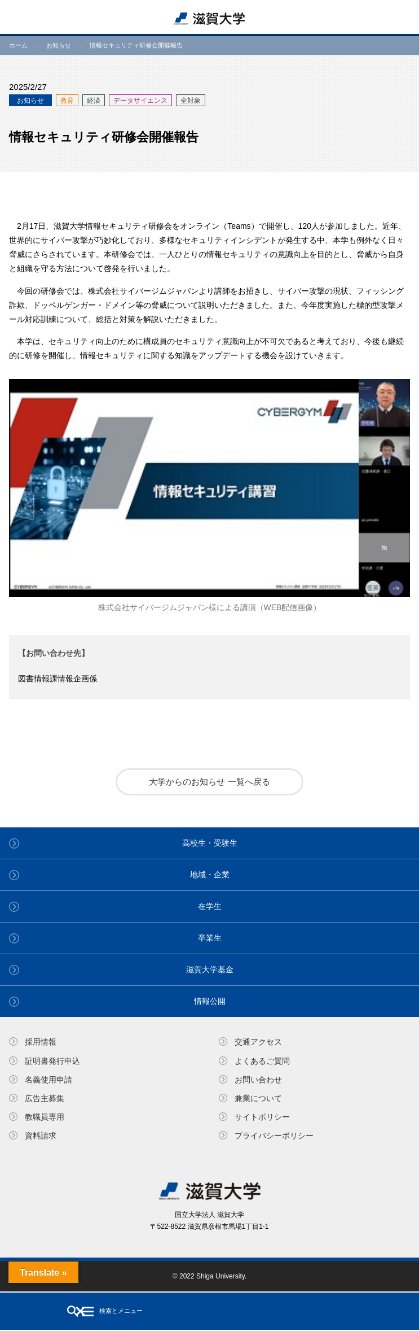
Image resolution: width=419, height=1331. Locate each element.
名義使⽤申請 (48, 1079)
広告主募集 (44, 1098)
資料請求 (40, 1135)
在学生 (210, 906)
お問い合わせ (258, 1079)
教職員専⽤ (44, 1116)
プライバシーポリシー (274, 1135)
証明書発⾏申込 (52, 1060)
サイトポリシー (262, 1116)
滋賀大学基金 (209, 969)
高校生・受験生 (209, 842)
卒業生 (210, 937)
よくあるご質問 (262, 1060)
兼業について (258, 1098)
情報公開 (210, 1001)
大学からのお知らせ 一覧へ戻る (209, 781)
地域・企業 (210, 874)
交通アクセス (258, 1041)
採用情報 (40, 1041)
